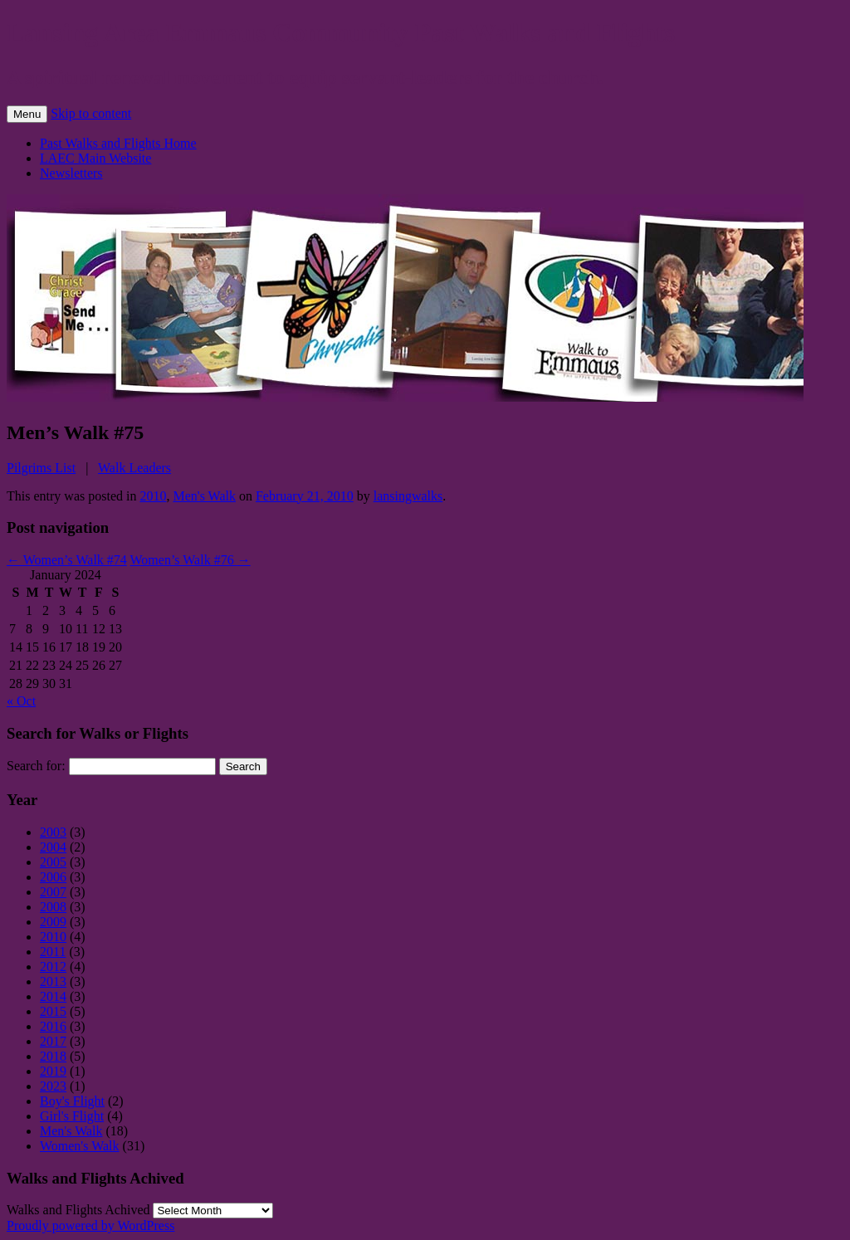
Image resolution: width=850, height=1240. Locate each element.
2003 (53, 832)
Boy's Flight (72, 1101)
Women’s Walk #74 (67, 560)
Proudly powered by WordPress (90, 1225)
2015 (53, 1011)
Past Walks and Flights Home (118, 143)
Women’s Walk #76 (190, 560)
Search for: (36, 766)
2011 (53, 952)
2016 (53, 1026)
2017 (53, 1041)
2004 (53, 847)
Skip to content (91, 113)
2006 (53, 877)
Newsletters (71, 173)
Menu (27, 114)
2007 (53, 892)
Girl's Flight (72, 1116)
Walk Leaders (134, 468)
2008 (53, 907)
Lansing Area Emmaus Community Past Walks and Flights (341, 32)
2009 (53, 922)
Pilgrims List (41, 468)
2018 (53, 1056)
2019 (53, 1071)
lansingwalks (408, 496)
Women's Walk (80, 1146)
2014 (53, 996)
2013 (53, 981)
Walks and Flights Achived (78, 1210)
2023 (53, 1086)
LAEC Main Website (95, 158)
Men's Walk (204, 496)
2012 (53, 966)
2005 (53, 862)
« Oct (21, 701)
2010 (152, 496)
